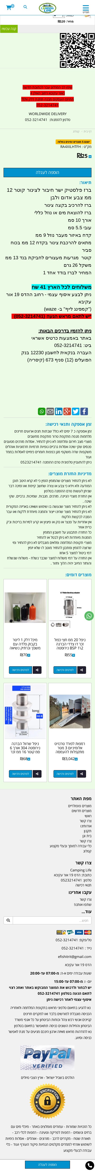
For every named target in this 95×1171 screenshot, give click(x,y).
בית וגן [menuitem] (87, 835)
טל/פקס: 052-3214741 (73, 940)
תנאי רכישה (83, 885)
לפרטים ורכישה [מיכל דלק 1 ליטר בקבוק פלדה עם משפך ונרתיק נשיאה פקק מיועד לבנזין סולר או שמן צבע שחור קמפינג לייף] (20, 670)
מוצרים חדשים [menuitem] (81, 810)
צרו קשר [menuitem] (85, 820)
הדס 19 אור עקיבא (78, 964)
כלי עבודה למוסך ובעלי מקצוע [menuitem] (70, 845)
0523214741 (71, 880)
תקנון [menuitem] (87, 830)
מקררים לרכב (61, 1138)
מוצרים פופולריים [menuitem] (79, 805)
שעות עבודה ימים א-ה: (60, 973)
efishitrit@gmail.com (74, 956)
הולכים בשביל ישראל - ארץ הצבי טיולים (47, 1077)
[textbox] (47, 96)
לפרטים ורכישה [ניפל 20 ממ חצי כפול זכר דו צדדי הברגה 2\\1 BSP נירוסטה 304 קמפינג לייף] (65, 670)
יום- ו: (50, 990)
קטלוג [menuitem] (87, 851)
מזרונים (44, 1138)
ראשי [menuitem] (88, 815)
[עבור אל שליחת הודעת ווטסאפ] (89, 616)
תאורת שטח (82, 1138)
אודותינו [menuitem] (85, 826)
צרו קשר (85, 899)
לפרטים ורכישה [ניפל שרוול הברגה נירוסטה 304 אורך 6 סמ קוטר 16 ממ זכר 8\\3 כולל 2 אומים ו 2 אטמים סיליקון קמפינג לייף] (20, 774)
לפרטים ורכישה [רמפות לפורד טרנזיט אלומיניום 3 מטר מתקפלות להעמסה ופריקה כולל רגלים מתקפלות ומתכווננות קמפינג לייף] (65, 774)
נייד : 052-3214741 (76, 948)
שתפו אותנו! (82, 904)
